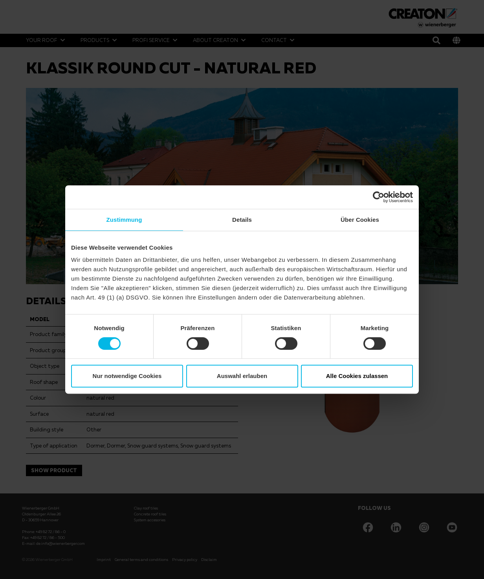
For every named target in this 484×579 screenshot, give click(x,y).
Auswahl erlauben (242, 376)
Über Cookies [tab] (360, 219)
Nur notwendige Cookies (127, 376)
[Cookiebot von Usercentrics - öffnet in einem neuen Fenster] (378, 197)
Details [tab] (242, 219)
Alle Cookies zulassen (357, 376)
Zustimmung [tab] (124, 219)
